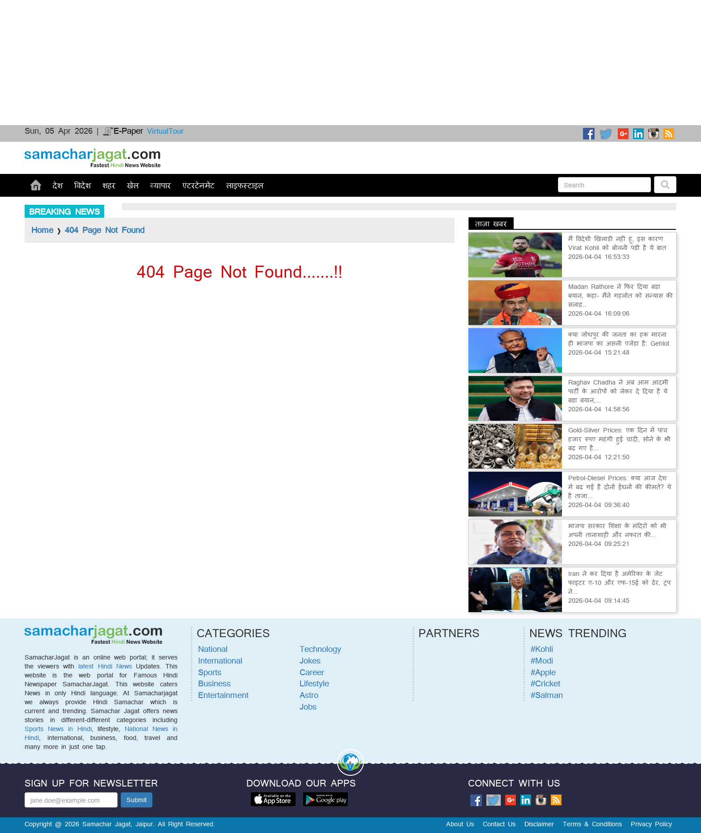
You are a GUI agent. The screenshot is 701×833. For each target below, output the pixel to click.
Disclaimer (539, 824)
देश (58, 185)
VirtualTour (165, 131)
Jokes (310, 660)
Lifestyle (314, 683)
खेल (133, 185)
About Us (460, 824)
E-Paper (123, 130)
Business (214, 683)
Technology (320, 648)
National (213, 648)
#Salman (547, 695)
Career (312, 672)
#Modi (542, 660)
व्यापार (160, 185)
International (220, 660)
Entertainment (223, 695)
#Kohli (542, 648)
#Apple (543, 672)
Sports (209, 672)
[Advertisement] (268, 33)
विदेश (82, 185)
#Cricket (545, 683)
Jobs (308, 706)
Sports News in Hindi (58, 728)
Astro (309, 695)
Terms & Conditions (592, 824)
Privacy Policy (651, 824)
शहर (108, 185)
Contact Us (499, 824)
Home (42, 230)
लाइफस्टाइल (244, 185)
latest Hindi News (104, 666)
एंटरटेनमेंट (198, 185)
